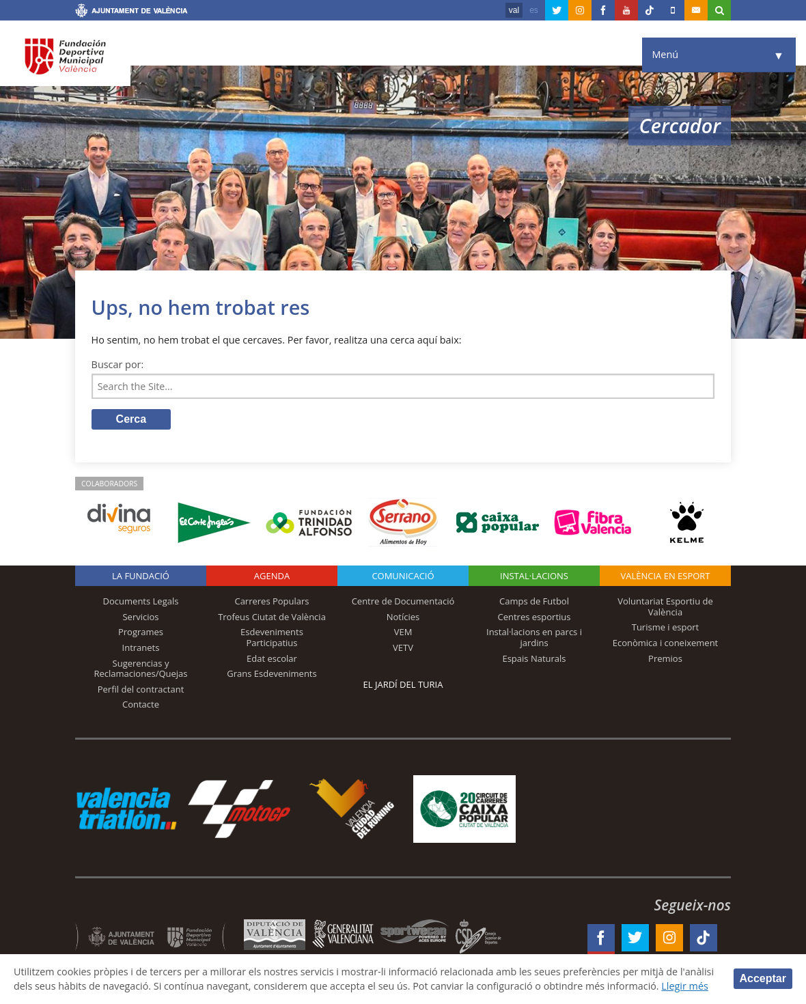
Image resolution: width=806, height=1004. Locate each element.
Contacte (140, 705)
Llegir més (688, 985)
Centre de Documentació (403, 602)
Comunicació (403, 576)
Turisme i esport (665, 628)
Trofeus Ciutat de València (272, 617)
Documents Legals (141, 602)
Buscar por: (118, 364)
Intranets (141, 648)
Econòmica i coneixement (666, 643)
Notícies (403, 617)
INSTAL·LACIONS (534, 576)
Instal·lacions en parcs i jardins (534, 638)
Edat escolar (272, 658)
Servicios (140, 617)
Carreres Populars (271, 602)
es (533, 10)
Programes (140, 632)
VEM (403, 632)
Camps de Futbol (534, 602)
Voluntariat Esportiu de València (665, 607)
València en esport (665, 576)
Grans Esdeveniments (271, 674)
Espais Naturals (534, 658)
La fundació (140, 576)
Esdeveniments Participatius (271, 638)
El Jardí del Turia (403, 685)
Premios (665, 658)
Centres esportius (534, 617)
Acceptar (763, 978)
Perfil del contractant (141, 689)
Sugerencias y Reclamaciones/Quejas (141, 668)
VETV (403, 648)
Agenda (272, 576)
